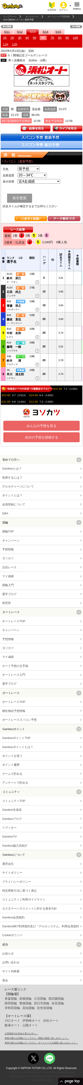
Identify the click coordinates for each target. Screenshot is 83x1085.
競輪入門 (8, 585)
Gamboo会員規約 (13, 917)
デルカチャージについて (18, 486)
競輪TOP (8, 531)
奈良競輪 (58, 1003)
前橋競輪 (25, 998)
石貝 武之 (14, 292)
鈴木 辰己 (14, 278)
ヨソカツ (8, 558)
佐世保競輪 (44, 1008)
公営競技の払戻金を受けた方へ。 (21, 1033)
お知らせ (8, 953)
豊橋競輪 (25, 1003)
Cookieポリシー (12, 935)
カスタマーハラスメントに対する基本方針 (29, 908)
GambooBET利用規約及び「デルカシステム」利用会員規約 (40, 926)
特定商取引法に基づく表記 (19, 890)
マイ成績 (8, 576)
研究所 (6, 603)
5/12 (20, 31)
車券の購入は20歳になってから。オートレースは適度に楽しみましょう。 (41, 1043)
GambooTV (9, 836)
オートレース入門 (13, 674)
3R (20, 37)
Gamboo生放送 (12, 809)
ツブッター (9, 827)
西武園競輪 (56, 998)
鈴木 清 (14, 360)
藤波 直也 (14, 319)
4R (27, 37)
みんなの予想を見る (41, 426)
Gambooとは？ (12, 468)
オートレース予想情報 (59, 16)
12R (14, 44)
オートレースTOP (13, 621)
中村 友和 (14, 333)
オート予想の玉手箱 (15, 666)
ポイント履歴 (10, 764)
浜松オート (51, 1020)
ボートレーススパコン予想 (19, 719)
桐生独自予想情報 (13, 711)
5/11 (7, 31)
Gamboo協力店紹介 (14, 845)
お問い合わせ (10, 962)
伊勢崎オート (31, 1020)
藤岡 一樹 (14, 347)
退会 (5, 980)
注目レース (9, 567)
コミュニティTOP (13, 801)
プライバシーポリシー (16, 881)
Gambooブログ (12, 818)
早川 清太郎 (15, 374)
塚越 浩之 (14, 305)
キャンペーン (10, 540)
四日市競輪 (41, 1003)
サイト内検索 (10, 971)
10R (75, 37)
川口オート (12, 1020)
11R (5, 44)
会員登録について (13, 504)
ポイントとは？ (12, 495)
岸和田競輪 (12, 1008)
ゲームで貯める (12, 773)
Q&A (5, 513)
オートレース (32, 16)
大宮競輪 (40, 998)
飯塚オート (12, 1025)
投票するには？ (12, 477)
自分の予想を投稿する (41, 437)
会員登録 (51, 10)
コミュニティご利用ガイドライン (23, 899)
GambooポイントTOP (16, 738)
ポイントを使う (12, 756)
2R (12, 37)
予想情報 (8, 549)
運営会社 (8, 863)
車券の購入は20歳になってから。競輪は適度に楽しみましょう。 (37, 1038)
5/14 (45, 31)
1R (5, 37)
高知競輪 (28, 1008)
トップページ (10, 16)
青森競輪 (11, 998)
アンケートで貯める (15, 782)
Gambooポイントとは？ (17, 747)
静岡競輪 (11, 1003)
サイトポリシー (12, 872)
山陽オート (30, 1025)
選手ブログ (9, 594)
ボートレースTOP (13, 701)
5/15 (58, 31)
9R (67, 37)
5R (35, 37)
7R (52, 37)
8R (60, 37)
